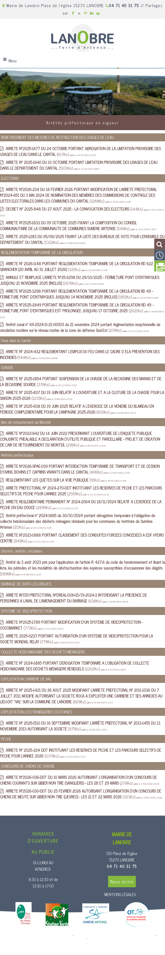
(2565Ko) (81, 491)
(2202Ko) (74, 666)
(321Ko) (79, 266)
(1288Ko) (78, 195)
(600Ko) (77, 409)
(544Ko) (79, 354)
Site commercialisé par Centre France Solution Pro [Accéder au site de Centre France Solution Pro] (37, 935)
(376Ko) (80, 381)
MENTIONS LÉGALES (120, 894)
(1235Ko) (82, 395)
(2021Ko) (76, 308)
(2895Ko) (80, 504)
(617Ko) (80, 151)
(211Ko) (77, 521)
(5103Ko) (78, 165)
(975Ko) (80, 726)
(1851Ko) (76, 294)
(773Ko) (71, 625)
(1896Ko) (82, 568)
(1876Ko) (79, 280)
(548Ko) (68, 225)
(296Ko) (80, 439)
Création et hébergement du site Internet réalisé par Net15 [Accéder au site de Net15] (115, 935)
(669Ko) (81, 696)
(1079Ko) (80, 753)
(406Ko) (80, 469)
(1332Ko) (82, 239)
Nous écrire (122, 881)
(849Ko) (82, 538)
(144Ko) (75, 209)
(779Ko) (76, 639)
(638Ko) (73, 598)
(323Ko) (80, 794)
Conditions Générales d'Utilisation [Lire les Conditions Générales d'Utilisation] (112, 938)
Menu (13, 60)
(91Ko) (53, 480)
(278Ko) (80, 327)
